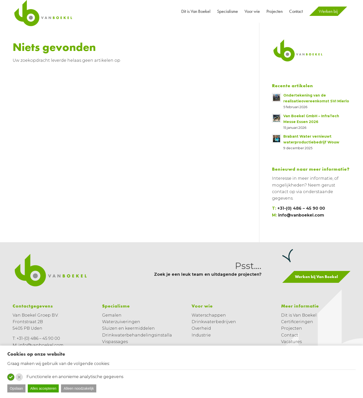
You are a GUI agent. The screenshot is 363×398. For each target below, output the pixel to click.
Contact (289, 335)
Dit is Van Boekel (299, 315)
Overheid (201, 328)
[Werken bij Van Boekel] (316, 277)
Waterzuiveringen (121, 321)
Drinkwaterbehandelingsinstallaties (140, 335)
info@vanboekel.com (301, 215)
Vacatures (291, 341)
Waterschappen (209, 315)
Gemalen (112, 315)
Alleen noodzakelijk (79, 388)
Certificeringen (297, 321)
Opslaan (16, 388)
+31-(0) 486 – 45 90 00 (301, 208)
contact (280, 191)
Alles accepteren (43, 388)
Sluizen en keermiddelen (128, 328)
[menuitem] (196, 11)
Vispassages (115, 341)
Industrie (201, 335)
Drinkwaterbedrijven (214, 321)
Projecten (291, 328)
